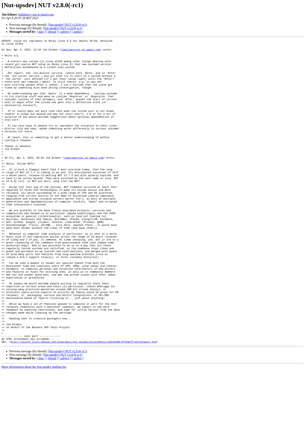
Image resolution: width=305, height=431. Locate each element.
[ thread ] (52, 31)
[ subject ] (65, 31)
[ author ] (77, 31)
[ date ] (41, 31)
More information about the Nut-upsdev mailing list (34, 427)
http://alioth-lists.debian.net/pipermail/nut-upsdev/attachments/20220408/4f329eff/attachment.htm (83, 402)
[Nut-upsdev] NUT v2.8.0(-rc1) (67, 24)
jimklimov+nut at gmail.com (36, 14)
